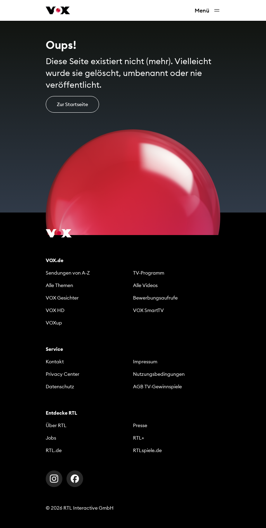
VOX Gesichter (62, 298)
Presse (140, 425)
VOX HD (55, 310)
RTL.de (54, 450)
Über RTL (56, 425)
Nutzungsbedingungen (159, 374)
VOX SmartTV (148, 310)
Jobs (51, 438)
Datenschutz (60, 386)
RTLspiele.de (147, 450)
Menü (207, 10)
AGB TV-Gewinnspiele (157, 386)
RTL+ (138, 438)
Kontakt (55, 361)
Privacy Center (62, 374)
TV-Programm (148, 273)
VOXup (54, 323)
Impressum (145, 361)
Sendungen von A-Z (68, 273)
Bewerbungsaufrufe (155, 298)
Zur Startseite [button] (72, 104)
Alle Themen (59, 285)
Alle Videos (145, 285)
